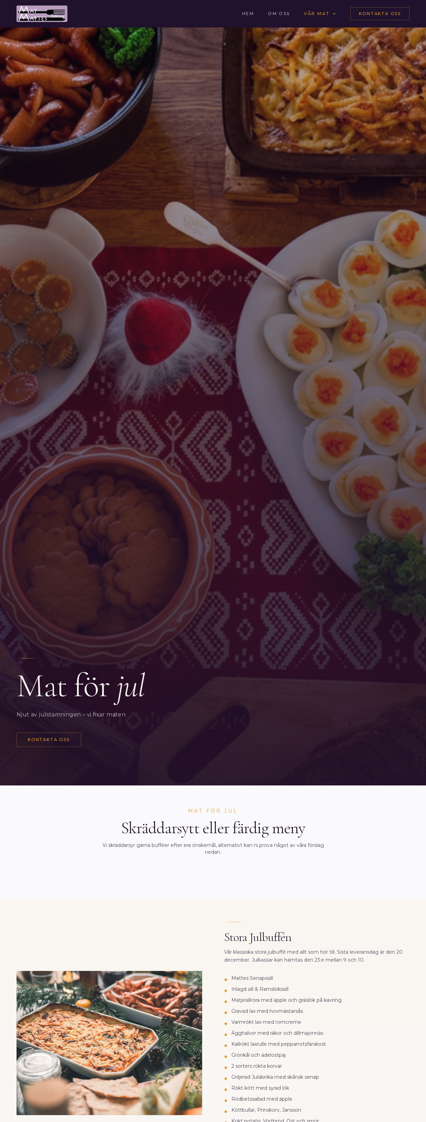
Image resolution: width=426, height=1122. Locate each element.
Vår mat (320, 13)
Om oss (279, 13)
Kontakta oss (380, 13)
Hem (248, 13)
